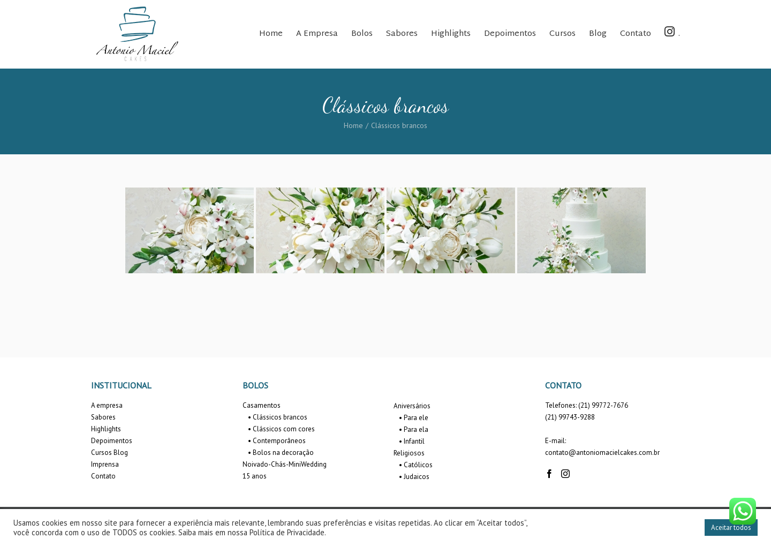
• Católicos (416, 464)
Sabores (103, 417)
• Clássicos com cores (281, 428)
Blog (121, 452)
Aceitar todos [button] (731, 527)
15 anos (255, 476)
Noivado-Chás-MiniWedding (285, 464)
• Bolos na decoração (281, 452)
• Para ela (413, 429)
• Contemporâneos (277, 440)
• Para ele (413, 417)
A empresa (107, 405)
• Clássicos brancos (277, 417)
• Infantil (412, 441)
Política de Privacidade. (288, 532)
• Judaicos (414, 476)
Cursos (101, 452)
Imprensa (105, 464)
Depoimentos (111, 440)
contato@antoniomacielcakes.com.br (602, 452)
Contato (103, 476)
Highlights (106, 428)
